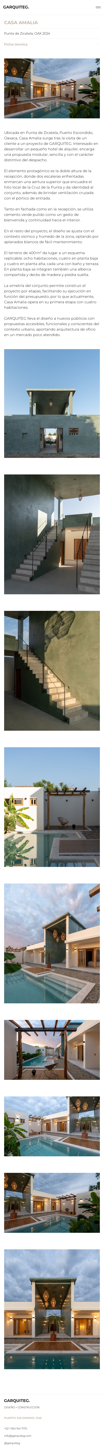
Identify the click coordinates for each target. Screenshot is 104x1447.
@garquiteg (12, 1443)
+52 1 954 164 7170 (15, 1428)
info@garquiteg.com (17, 1435)
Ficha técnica (52, 44)
